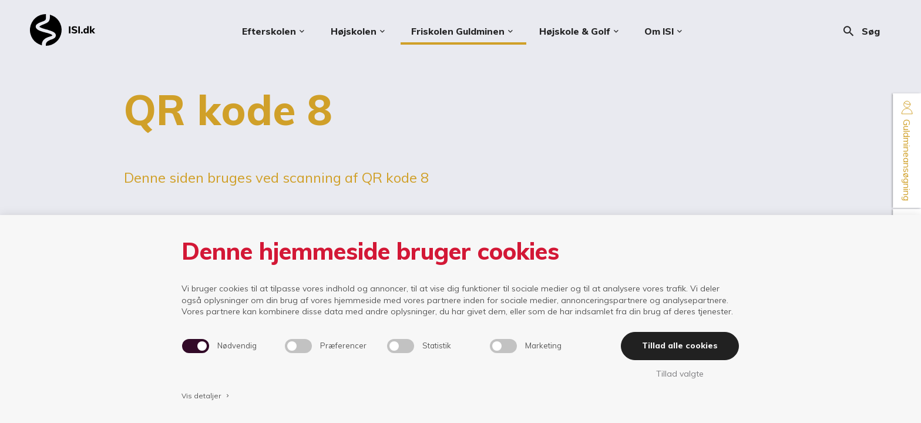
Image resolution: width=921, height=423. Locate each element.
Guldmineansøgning (907, 150)
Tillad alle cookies (680, 345)
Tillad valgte (680, 373)
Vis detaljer (206, 395)
